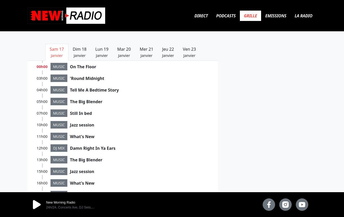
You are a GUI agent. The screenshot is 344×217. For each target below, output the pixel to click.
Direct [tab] (201, 16)
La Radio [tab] (303, 16)
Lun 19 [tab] (102, 52)
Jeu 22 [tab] (168, 52)
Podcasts (226, 16)
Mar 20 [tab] (124, 52)
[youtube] (302, 204)
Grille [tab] (250, 16)
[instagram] (285, 204)
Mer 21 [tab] (146, 52)
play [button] (37, 204)
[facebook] (269, 204)
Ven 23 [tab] (189, 52)
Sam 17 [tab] (57, 52)
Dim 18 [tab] (80, 52)
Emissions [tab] (275, 16)
